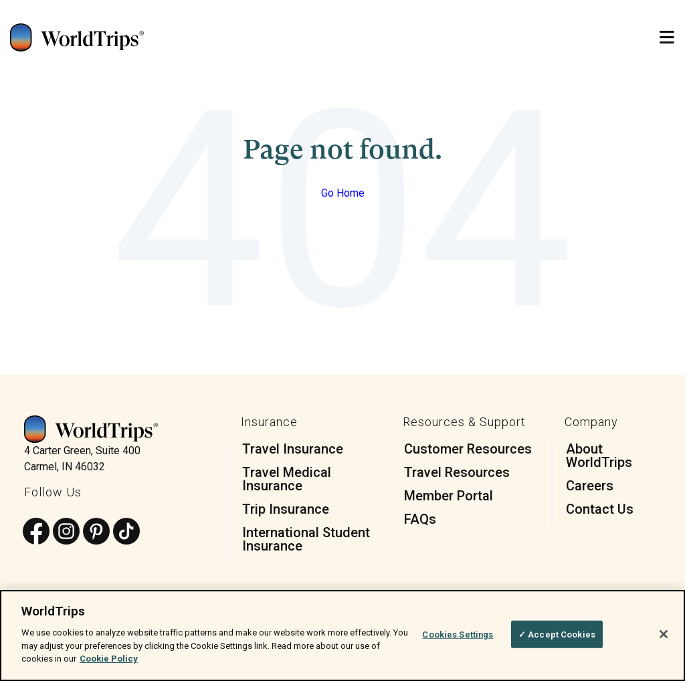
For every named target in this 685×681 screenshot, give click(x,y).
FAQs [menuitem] (420, 519)
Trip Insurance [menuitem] (285, 509)
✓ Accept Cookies (556, 634)
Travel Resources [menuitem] (457, 472)
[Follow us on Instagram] (66, 532)
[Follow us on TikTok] (126, 532)
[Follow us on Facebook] (36, 532)
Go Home (343, 193)
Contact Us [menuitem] (599, 509)
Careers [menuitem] (589, 485)
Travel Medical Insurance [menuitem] (286, 479)
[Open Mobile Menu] (667, 37)
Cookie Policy (109, 659)
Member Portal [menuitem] (448, 495)
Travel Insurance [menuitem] (292, 449)
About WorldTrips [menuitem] (599, 455)
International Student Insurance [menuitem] (306, 539)
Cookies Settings (457, 634)
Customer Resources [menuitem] (468, 449)
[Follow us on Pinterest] (96, 532)
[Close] (663, 634)
